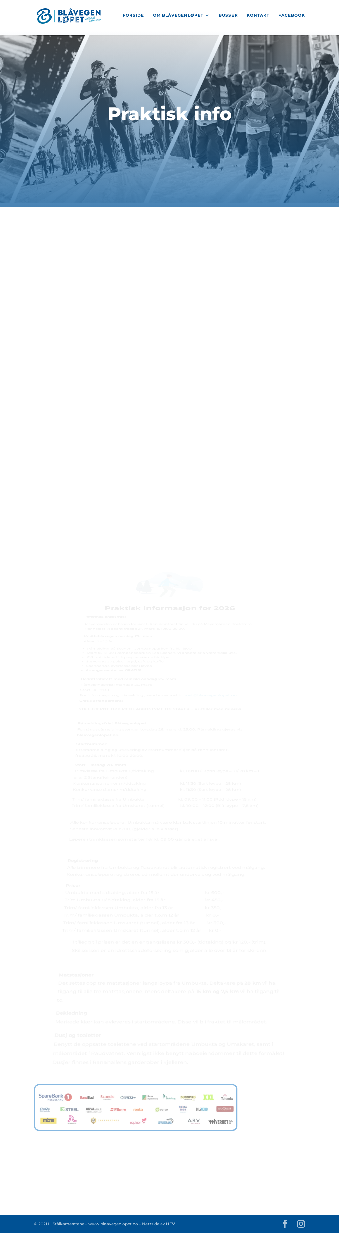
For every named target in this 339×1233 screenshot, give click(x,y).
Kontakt (258, 15)
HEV (170, 1223)
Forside (133, 15)
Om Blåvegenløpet (178, 15)
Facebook (291, 15)
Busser (228, 15)
